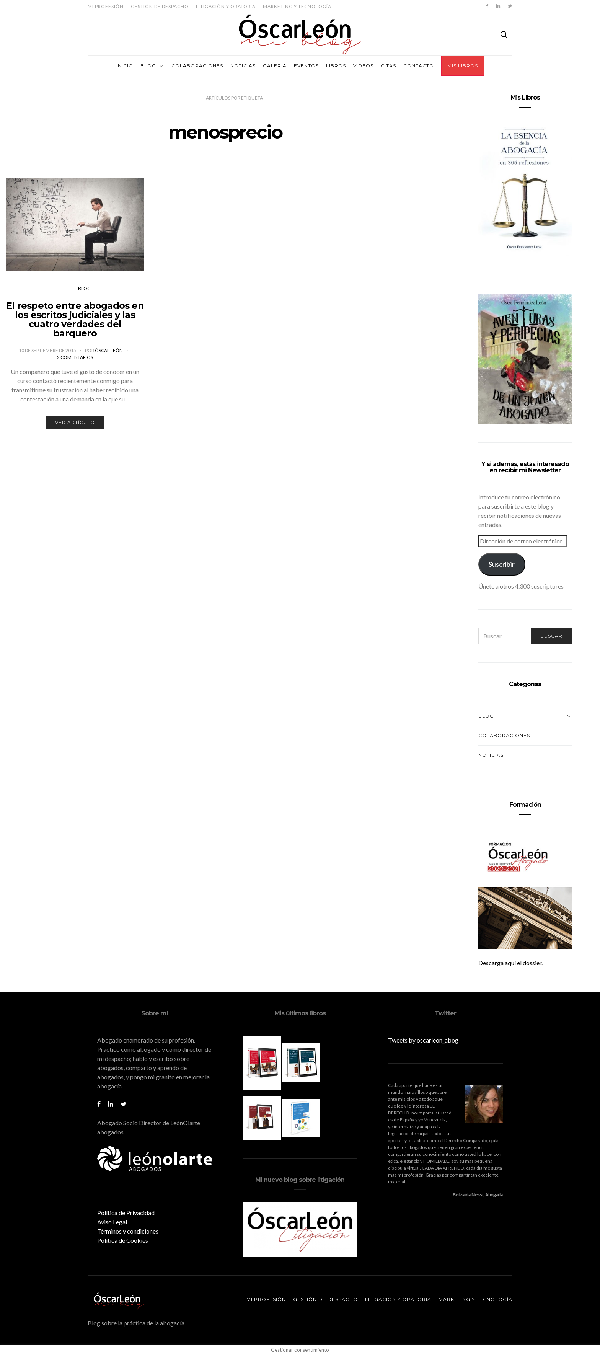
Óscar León (109, 350)
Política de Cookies (122, 1240)
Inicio (124, 66)
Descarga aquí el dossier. (510, 962)
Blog (148, 66)
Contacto (418, 66)
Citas (388, 66)
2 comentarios (75, 357)
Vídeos (363, 66)
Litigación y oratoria (226, 6)
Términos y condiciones (127, 1231)
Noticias (243, 66)
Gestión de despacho (160, 6)
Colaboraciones (197, 66)
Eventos (306, 66)
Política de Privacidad (126, 1212)
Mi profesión (106, 6)
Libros (336, 66)
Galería (275, 66)
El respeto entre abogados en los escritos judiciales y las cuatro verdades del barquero (75, 319)
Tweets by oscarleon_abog (423, 1040)
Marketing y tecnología (297, 6)
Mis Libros (462, 66)
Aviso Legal (112, 1221)
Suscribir (502, 564)
